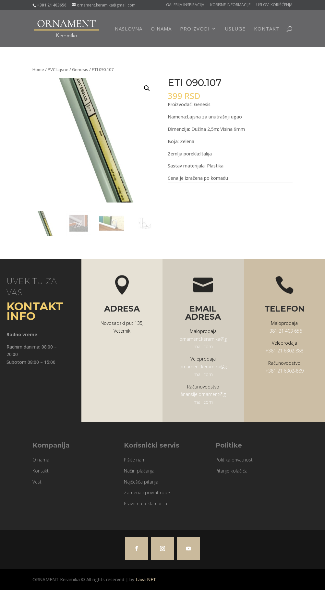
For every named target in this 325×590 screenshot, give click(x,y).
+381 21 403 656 (284, 331)
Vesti (37, 482)
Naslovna (128, 29)
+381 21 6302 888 (284, 351)
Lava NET (146, 579)
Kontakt (267, 29)
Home (38, 69)
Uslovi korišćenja (274, 5)
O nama (161, 29)
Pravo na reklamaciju (145, 503)
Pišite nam (135, 460)
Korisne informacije (230, 5)
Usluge (235, 29)
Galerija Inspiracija (185, 5)
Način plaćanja (139, 471)
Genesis (80, 69)
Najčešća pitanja (141, 482)
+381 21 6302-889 (284, 371)
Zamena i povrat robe (147, 492)
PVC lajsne (58, 69)
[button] (147, 88)
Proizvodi (195, 29)
